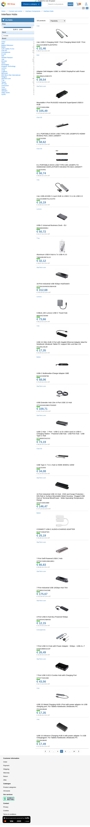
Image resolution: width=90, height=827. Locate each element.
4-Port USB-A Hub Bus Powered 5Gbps (52, 617)
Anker (3, 42)
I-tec (2, 59)
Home (3, 11)
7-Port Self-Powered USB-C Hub (49, 558)
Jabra (3, 63)
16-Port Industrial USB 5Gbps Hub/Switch (53, 284)
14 (74, 751)
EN (87, 8)
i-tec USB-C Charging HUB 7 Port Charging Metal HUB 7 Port (61, 42)
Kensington (5, 64)
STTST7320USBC (43, 678)
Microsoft (4, 73)
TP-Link (4, 84)
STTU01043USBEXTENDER (46, 405)
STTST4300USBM (43, 107)
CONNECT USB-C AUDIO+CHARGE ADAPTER (56, 529)
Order (5, 762)
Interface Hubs (49, 11)
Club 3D (4, 50)
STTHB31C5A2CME (43, 590)
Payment (6, 765)
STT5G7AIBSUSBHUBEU (45, 561)
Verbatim (4, 91)
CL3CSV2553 (41, 468)
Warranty (6, 773)
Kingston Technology (8, 66)
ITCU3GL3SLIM (42, 347)
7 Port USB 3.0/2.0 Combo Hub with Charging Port (57, 675)
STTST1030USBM (43, 503)
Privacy (5, 807)
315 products (41, 20)
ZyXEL (3, 94)
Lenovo (3, 68)
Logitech (4, 71)
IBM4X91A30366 (42, 316)
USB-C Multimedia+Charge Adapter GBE (53, 373)
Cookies (6, 810)
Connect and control (15, 11)
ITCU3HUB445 (42, 740)
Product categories (9, 787)
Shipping (6, 769)
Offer (5, 780)
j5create (4, 61)
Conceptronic (5, 52)
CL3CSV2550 (41, 138)
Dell (2, 56)
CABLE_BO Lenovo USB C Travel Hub (52, 313)
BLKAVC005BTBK (43, 376)
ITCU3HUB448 (42, 709)
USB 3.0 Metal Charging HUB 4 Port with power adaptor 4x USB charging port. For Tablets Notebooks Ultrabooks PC (62, 705)
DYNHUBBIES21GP (43, 649)
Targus (3, 82)
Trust (3, 87)
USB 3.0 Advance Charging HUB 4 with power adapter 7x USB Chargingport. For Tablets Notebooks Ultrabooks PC (61, 737)
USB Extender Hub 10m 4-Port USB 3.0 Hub (54, 402)
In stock (5, 35)
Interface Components (32, 11)
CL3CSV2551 (41, 170)
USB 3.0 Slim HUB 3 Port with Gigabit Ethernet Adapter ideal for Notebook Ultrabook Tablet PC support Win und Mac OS (62, 343)
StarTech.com (6, 78)
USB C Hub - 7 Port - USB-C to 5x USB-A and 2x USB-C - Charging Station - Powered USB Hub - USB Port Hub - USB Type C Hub (60, 434)
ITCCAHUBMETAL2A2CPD (46, 199)
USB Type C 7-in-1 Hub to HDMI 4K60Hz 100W (55, 465)
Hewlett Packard (7, 57)
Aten (3, 43)
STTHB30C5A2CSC (43, 438)
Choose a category (31, 4)
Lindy (3, 70)
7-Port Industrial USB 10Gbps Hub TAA (52, 588)
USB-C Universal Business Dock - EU (51, 225)
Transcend (5, 85)
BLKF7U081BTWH (43, 532)
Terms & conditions (9, 814)
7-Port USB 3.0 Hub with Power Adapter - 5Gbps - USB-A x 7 (61, 646)
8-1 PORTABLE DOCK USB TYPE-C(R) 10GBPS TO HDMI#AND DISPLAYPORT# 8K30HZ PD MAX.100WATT (59, 166)
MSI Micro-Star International (10, 75)
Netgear (4, 77)
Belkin (3, 47)
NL (83, 8)
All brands (6, 791)
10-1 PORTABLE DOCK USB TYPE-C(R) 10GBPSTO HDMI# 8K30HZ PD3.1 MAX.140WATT (61, 135)
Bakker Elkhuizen (7, 45)
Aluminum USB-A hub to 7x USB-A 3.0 (52, 254)
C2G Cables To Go (7, 49)
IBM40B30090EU (42, 228)
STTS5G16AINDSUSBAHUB (46, 286)
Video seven (5, 92)
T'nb (2, 80)
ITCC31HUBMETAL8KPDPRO (47, 45)
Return (5, 776)
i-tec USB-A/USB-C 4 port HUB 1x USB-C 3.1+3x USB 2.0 (60, 196)
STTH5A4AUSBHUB (44, 619)
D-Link (3, 54)
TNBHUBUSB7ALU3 (44, 257)
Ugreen (3, 89)
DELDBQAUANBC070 (44, 76)
